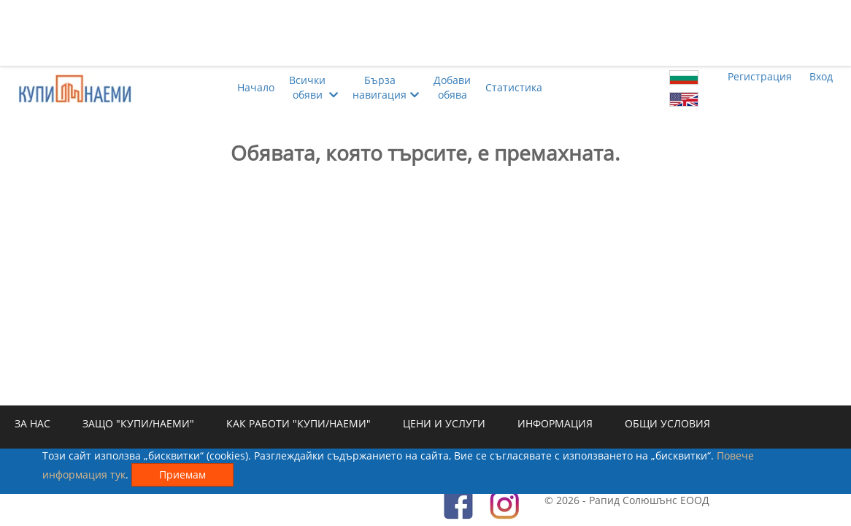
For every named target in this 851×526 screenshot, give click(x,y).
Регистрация (760, 76)
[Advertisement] (425, 33)
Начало (255, 87)
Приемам (182, 474)
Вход (821, 76)
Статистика (513, 87)
